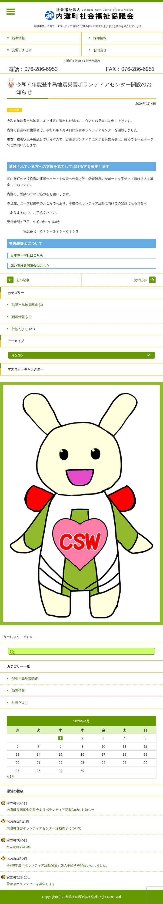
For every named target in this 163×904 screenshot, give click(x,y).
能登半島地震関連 (27, 305)
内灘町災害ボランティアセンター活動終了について (44, 828)
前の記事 (22, 280)
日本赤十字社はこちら (26, 255)
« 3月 (11, 776)
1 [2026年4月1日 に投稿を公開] (60, 738)
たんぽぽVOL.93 (18, 847)
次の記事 (140, 280)
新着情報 (14, 109)
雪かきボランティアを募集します (31, 884)
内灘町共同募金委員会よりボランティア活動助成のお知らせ (50, 810)
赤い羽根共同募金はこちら (33, 265)
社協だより (23, 329)
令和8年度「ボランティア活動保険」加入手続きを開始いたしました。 (58, 865)
